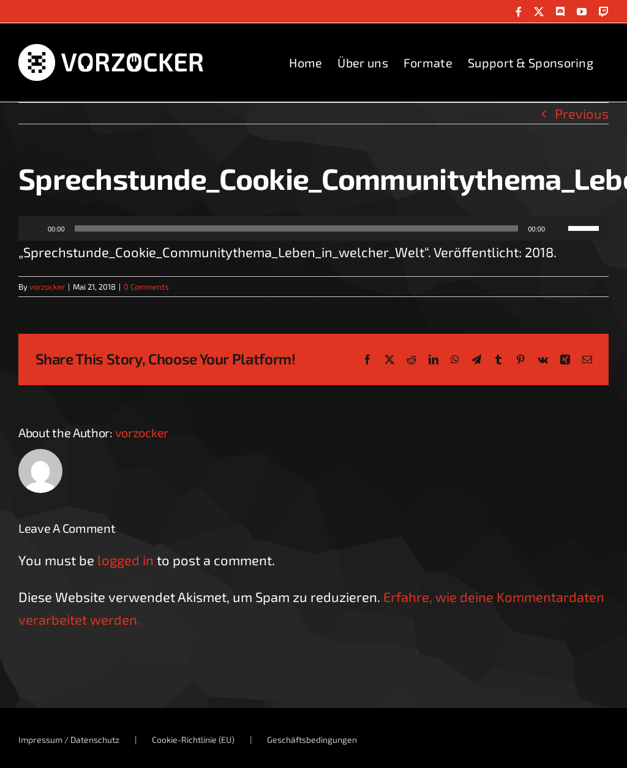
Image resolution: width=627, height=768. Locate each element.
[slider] (297, 228)
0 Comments (146, 287)
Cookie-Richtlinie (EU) (193, 739)
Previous (582, 113)
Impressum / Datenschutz (68, 739)
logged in (125, 560)
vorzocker (47, 287)
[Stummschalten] (558, 228)
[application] (313, 228)
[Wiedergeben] (34, 228)
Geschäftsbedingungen (312, 739)
